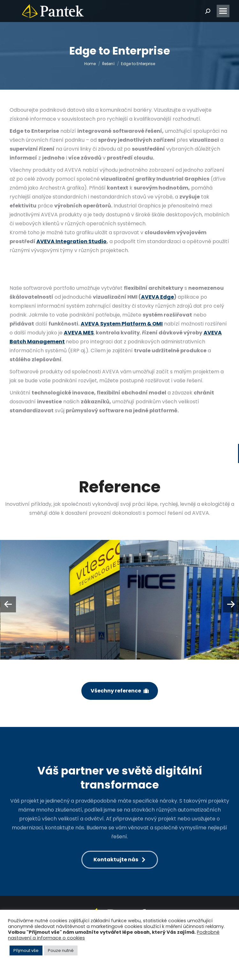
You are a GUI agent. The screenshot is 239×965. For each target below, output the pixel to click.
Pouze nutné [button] (61, 950)
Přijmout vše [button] (26, 950)
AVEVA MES (79, 332)
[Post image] (60, 600)
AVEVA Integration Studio (71, 241)
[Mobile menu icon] (223, 11)
